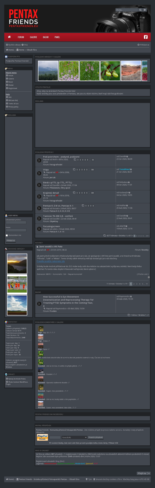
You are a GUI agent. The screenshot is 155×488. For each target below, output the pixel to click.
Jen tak (53, 177)
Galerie (33, 37)
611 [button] (147, 236)
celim (55, 229)
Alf (57, 172)
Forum (21, 37)
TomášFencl (124, 169)
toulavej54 (123, 192)
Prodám (53, 311)
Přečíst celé (142, 274)
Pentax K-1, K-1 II (57, 231)
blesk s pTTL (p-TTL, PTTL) (57, 182)
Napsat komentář (75, 274)
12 (93, 160)
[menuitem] (24, 45)
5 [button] (142, 284)
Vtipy (46, 169)
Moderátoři (80, 463)
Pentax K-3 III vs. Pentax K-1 (58, 205)
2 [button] (136, 236)
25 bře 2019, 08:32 (59, 250)
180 (92, 170)
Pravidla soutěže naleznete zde (51, 261)
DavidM (122, 156)
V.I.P (95, 463)
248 (92, 193)
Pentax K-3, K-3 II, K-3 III (60, 211)
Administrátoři (50, 463)
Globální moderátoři (65, 463)
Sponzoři (89, 463)
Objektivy (54, 221)
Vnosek (56, 208)
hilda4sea (123, 182)
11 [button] (147, 284)
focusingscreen (51, 226)
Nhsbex (9, 367)
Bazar (46, 37)
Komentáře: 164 (59, 274)
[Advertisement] (92, 125)
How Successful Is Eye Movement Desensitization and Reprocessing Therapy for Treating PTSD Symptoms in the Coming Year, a (68, 301)
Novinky (145, 250)
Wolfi (55, 159)
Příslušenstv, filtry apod (60, 188)
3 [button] (136, 284)
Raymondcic (61, 308)
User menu (11, 215)
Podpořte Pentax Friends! (17, 61)
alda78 (122, 226)
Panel (57, 37)
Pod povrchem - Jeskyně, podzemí (61, 156)
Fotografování (56, 164)
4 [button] (139, 284)
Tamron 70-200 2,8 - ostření (58, 215)
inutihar (122, 205)
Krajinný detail (51, 192)
